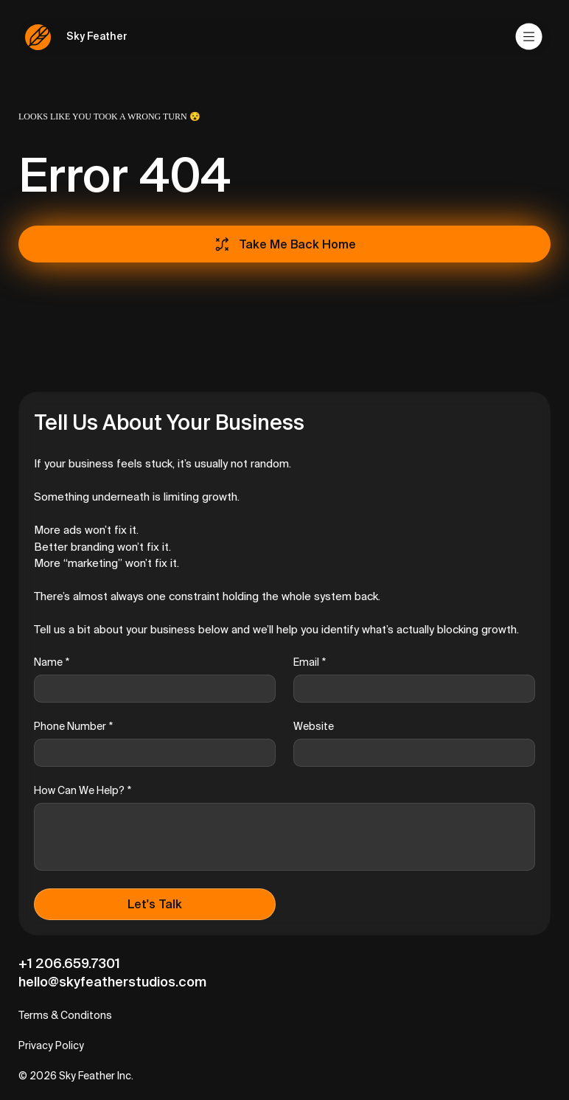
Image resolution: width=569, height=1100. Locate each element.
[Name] (150, 688)
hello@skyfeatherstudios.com (112, 981)
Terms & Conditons (65, 1015)
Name (51, 662)
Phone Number (73, 726)
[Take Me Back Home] (284, 244)
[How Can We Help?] (284, 837)
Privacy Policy (51, 1045)
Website (313, 726)
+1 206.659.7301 (69, 963)
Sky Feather (97, 36)
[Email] (410, 688)
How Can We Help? (82, 790)
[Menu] (529, 37)
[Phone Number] (150, 752)
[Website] (410, 752)
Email (309, 662)
